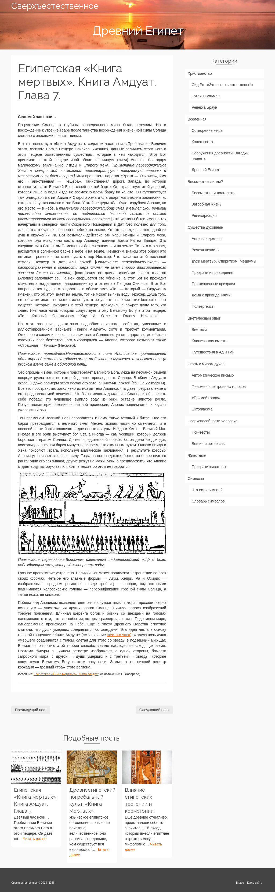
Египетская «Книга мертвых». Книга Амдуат (66, 674)
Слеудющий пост (154, 710)
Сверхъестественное (50, 6)
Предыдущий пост (31, 710)
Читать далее (34, 839)
